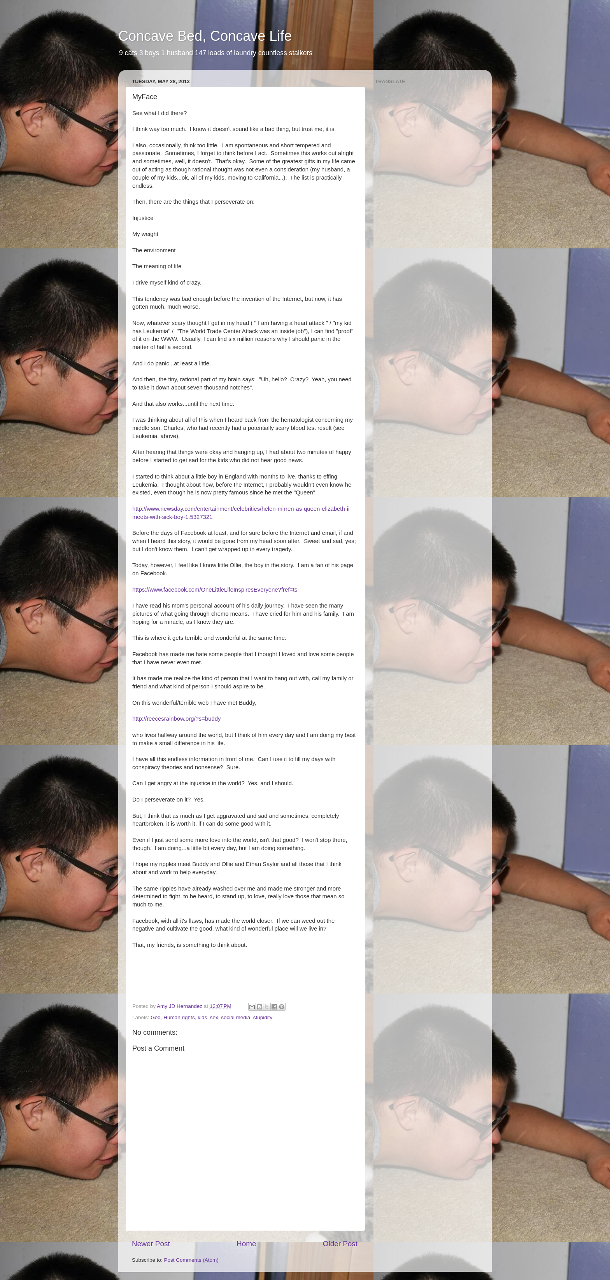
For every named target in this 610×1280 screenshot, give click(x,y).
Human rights (179, 1017)
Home (246, 1244)
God (156, 1017)
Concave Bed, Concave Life (205, 36)
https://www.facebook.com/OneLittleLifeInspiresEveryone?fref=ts (215, 590)
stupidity (263, 1017)
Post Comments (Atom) (191, 1260)
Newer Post (151, 1244)
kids (202, 1017)
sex (214, 1017)
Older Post (340, 1244)
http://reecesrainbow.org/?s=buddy (176, 719)
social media (235, 1017)
